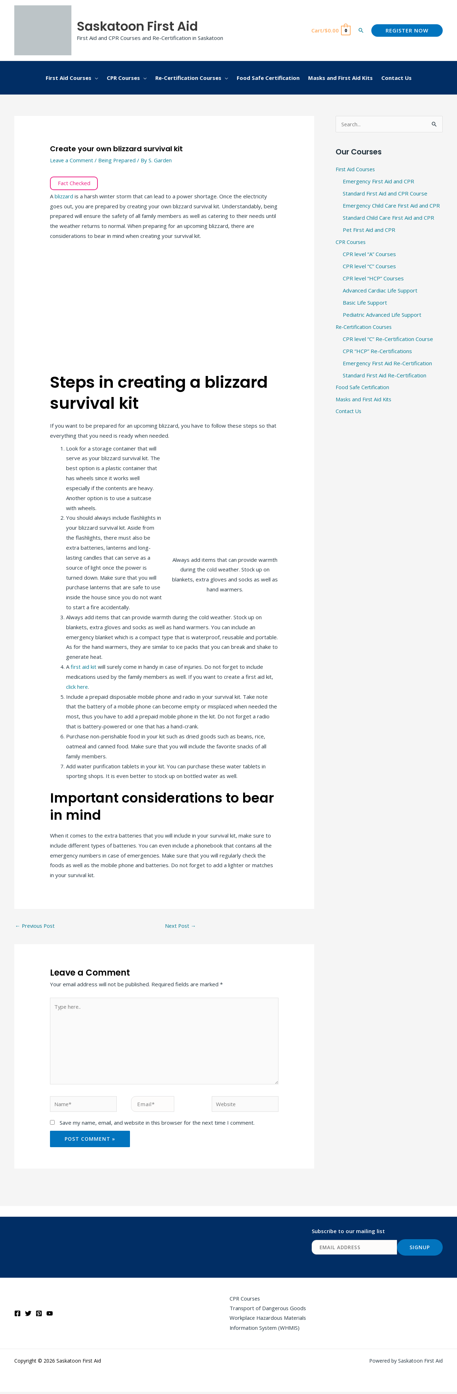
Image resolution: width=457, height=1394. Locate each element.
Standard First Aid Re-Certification (384, 374)
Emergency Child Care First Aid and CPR (391, 205)
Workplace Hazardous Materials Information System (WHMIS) (267, 1324)
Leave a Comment (72, 160)
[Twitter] (28, 1315)
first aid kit (84, 666)
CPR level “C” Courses (369, 265)
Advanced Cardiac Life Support (380, 289)
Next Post (181, 925)
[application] (94, 77)
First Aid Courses (356, 169)
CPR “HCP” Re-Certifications (377, 349)
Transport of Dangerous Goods (267, 1309)
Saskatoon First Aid (137, 26)
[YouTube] (49, 1315)
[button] (361, 30)
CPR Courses (352, 241)
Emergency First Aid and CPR (378, 181)
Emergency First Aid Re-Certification (387, 362)
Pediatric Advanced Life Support (382, 313)
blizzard (65, 196)
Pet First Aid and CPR (369, 229)
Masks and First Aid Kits (365, 398)
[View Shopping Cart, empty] (331, 30)
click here (77, 686)
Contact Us (349, 410)
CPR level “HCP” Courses (373, 277)
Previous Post (36, 925)
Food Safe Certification (363, 386)
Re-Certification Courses (366, 326)
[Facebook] (17, 1315)
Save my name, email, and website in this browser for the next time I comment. (157, 1124)
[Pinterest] (39, 1315)
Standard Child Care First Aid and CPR (388, 217)
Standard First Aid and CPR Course (385, 193)
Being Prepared (119, 160)
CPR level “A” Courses (369, 253)
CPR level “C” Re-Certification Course (388, 337)
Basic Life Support (365, 301)
